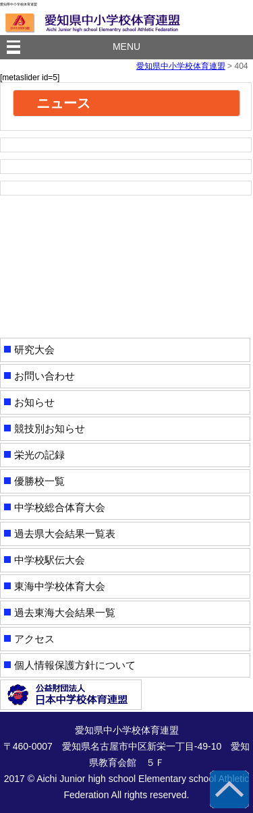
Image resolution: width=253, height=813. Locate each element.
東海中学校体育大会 (59, 586)
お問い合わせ (44, 376)
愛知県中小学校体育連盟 (180, 66)
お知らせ (34, 402)
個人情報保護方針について (75, 665)
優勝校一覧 (39, 481)
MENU (126, 46)
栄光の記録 (39, 454)
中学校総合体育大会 (59, 507)
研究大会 (34, 349)
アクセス (34, 638)
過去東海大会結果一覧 (64, 612)
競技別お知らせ (49, 428)
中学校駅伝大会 (49, 560)
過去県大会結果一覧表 (64, 533)
